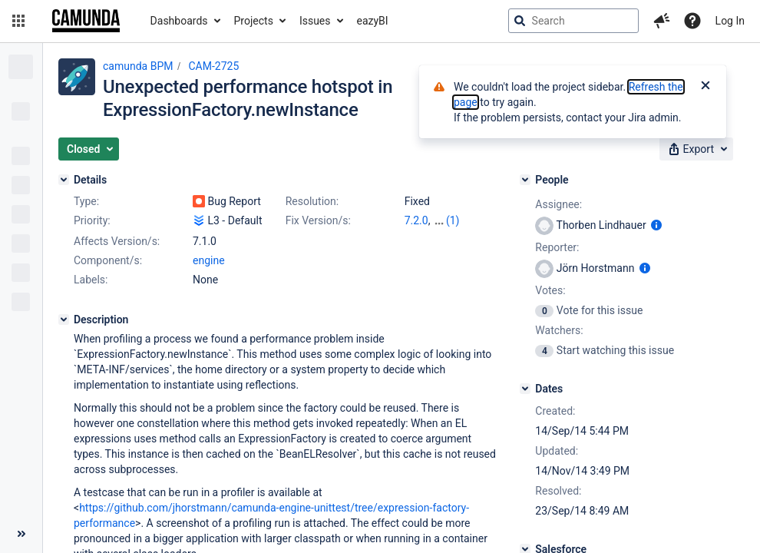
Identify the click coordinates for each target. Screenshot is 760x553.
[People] (525, 179)
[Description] (63, 319)
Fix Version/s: (318, 220)
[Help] (692, 20)
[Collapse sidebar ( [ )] (21, 533)
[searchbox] (573, 20)
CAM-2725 (213, 66)
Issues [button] (315, 21)
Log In (730, 21)
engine (209, 260)
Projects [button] (253, 21)
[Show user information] (656, 225)
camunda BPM (138, 66)
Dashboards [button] (179, 21)
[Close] (705, 86)
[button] (18, 20)
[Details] (63, 179)
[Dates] (525, 388)
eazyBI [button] (372, 21)
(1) (453, 220)
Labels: (90, 279)
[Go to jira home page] (86, 20)
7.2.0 (416, 220)
